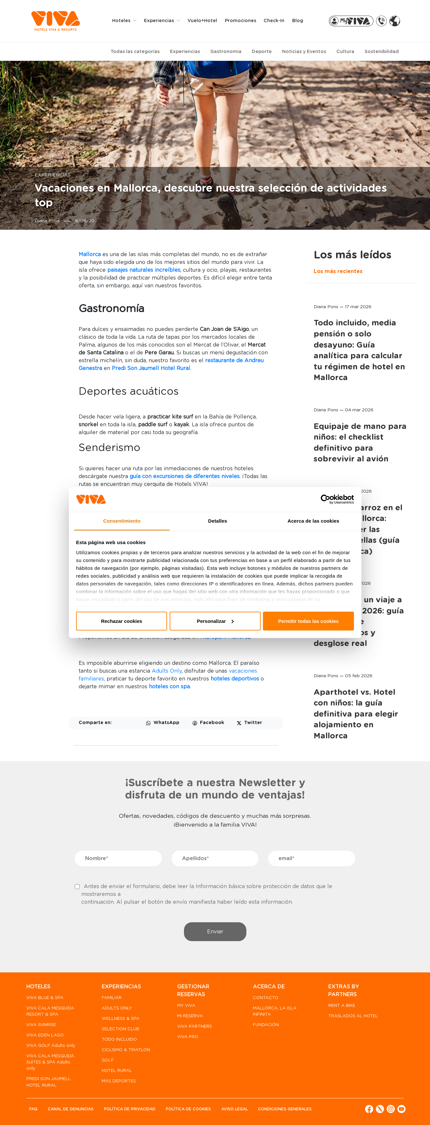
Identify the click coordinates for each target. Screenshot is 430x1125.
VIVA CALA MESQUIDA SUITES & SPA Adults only (50, 1062)
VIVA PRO (187, 1037)
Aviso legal (234, 1109)
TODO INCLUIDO (119, 1039)
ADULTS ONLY (117, 1008)
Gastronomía (225, 51)
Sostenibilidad (382, 51)
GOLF (108, 1060)
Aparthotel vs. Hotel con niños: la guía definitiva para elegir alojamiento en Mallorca (356, 714)
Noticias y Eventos (304, 51)
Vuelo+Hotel (202, 21)
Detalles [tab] (217, 521)
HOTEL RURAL (117, 1071)
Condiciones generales (285, 1109)
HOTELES (38, 986)
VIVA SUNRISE (41, 1025)
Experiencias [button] (159, 21)
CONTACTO (265, 998)
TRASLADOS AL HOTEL (353, 1016)
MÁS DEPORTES (119, 1081)
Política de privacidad (129, 1109)
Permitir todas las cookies (308, 621)
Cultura (345, 51)
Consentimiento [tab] (121, 521)
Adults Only (167, 671)
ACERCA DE (269, 986)
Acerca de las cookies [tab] (313, 521)
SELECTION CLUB (120, 1029)
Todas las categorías (135, 51)
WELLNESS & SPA (120, 1019)
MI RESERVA (190, 1016)
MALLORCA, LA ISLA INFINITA (274, 1011)
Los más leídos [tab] (352, 255)
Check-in (274, 21)
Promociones (240, 21)
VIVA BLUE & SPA (44, 998)
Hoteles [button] (122, 21)
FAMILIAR (112, 998)
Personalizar (215, 621)
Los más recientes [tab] (338, 271)
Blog (297, 21)
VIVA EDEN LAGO (45, 1035)
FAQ (33, 1109)
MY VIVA (186, 1006)
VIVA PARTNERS (194, 1026)
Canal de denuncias (71, 1109)
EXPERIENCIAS (121, 986)
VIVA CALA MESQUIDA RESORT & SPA (50, 1011)
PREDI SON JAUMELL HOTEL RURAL (48, 1082)
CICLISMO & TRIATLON (126, 1050)
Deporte (262, 51)
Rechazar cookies (121, 621)
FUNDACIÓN (266, 1025)
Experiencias (185, 51)
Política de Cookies (188, 1109)
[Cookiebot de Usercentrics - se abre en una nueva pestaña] (325, 499)
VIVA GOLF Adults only (50, 1046)
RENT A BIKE (341, 1006)
